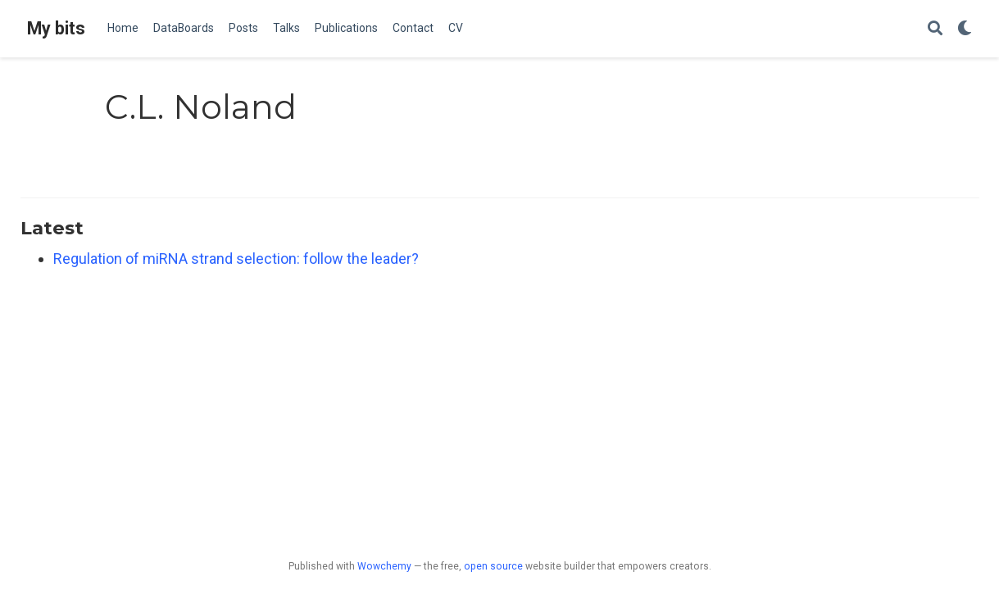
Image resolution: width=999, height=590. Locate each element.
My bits (56, 28)
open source (493, 566)
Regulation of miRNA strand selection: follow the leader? (236, 258)
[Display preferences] (964, 29)
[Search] (935, 29)
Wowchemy (384, 566)
